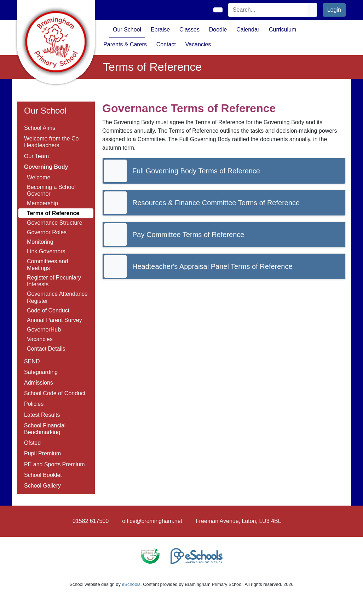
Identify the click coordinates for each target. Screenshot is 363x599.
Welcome (38, 177)
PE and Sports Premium (54, 464)
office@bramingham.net (152, 521)
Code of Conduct (48, 310)
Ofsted (32, 443)
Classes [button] (189, 30)
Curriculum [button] (282, 30)
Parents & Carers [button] (125, 44)
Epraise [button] (160, 30)
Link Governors (46, 251)
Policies (34, 404)
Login (334, 10)
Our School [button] (127, 30)
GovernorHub (44, 330)
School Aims (39, 128)
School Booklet (43, 475)
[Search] (268, 10)
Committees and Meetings (47, 264)
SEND (32, 361)
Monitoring (40, 242)
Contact (166, 44)
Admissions (38, 383)
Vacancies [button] (198, 44)
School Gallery (42, 486)
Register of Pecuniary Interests (54, 281)
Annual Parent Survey (54, 320)
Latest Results (42, 415)
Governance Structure (54, 223)
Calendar (247, 30)
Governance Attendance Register (57, 297)
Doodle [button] (218, 30)
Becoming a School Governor (51, 190)
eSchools (131, 584)
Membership (42, 203)
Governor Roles (47, 232)
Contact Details (46, 349)
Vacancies (40, 339)
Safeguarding (41, 372)
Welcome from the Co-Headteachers (52, 142)
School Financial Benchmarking (44, 428)
